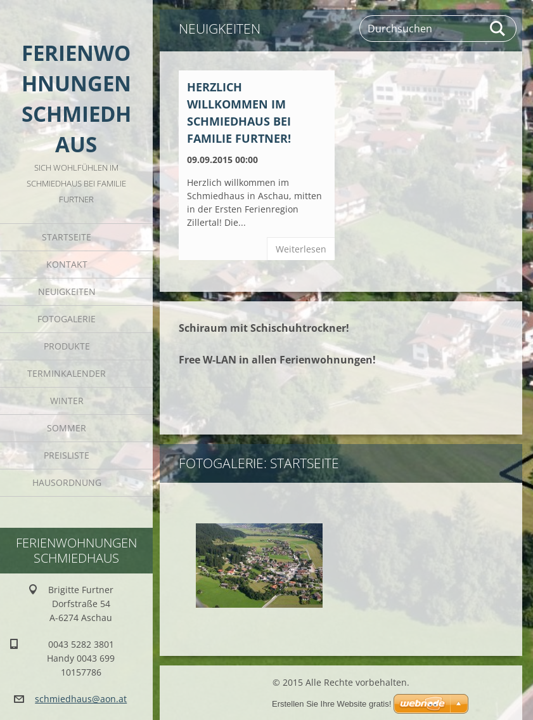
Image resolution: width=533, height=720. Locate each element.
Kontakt (66, 264)
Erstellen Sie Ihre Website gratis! (331, 704)
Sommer (66, 428)
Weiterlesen (301, 249)
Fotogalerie (66, 319)
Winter (67, 401)
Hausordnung (66, 482)
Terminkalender (66, 373)
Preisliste (66, 455)
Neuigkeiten (67, 291)
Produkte (67, 346)
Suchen (498, 28)
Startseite (66, 237)
